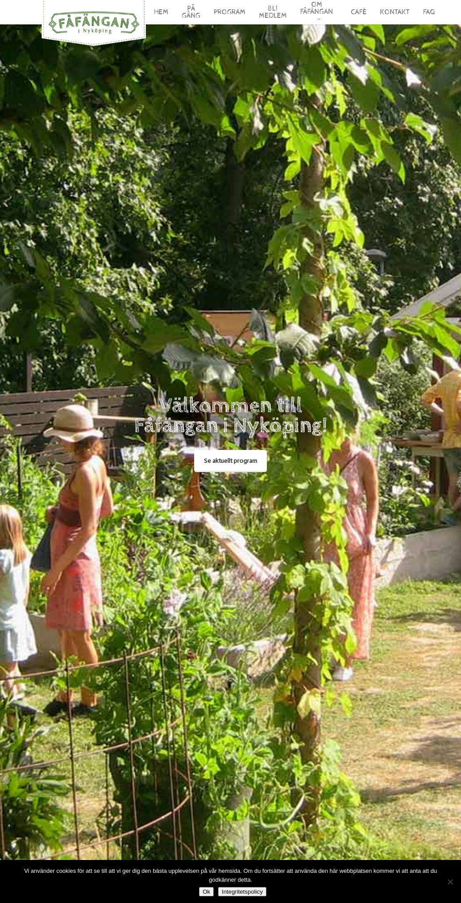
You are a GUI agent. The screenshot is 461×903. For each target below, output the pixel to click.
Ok (206, 891)
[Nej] (449, 881)
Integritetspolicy (242, 891)
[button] (230, 461)
